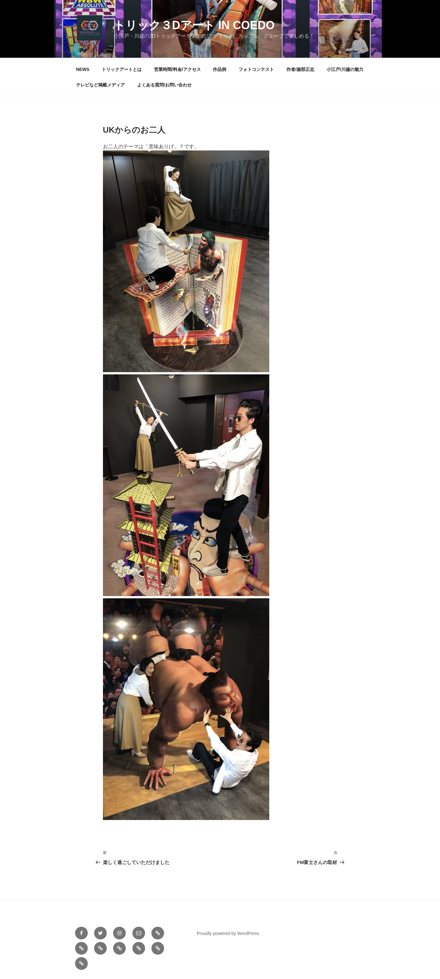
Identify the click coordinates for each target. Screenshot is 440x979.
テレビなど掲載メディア (100, 84)
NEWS (82, 69)
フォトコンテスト (256, 69)
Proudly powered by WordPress (228, 933)
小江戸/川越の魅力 (345, 69)
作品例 (219, 69)
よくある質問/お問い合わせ (164, 84)
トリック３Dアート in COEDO (194, 25)
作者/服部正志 (300, 69)
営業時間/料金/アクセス (177, 69)
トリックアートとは (122, 69)
